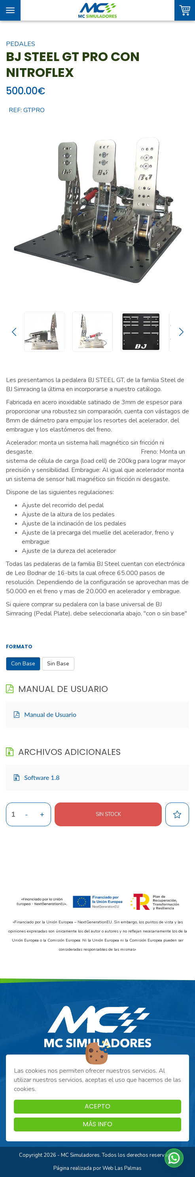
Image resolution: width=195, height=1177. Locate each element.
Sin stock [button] (108, 814)
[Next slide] (181, 332)
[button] (174, 1158)
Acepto (97, 1106)
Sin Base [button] (58, 663)
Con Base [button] (23, 663)
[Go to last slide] (14, 332)
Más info (97, 1124)
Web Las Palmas (122, 1168)
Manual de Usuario (45, 714)
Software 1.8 (37, 777)
